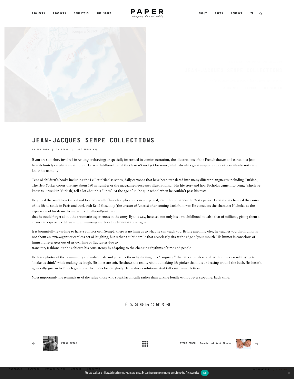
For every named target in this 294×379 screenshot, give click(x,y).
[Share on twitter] (131, 304)
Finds (219, 62)
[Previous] (78, 343)
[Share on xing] (162, 304)
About (203, 13)
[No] (289, 373)
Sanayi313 (81, 13)
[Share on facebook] (125, 304)
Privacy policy (192, 372)
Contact (236, 13)
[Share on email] (168, 304)
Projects (38, 13)
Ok (204, 372)
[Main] (147, 343)
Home (210, 62)
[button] (260, 13)
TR (252, 13)
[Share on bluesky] (157, 304)
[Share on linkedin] (147, 304)
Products (59, 13)
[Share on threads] (136, 304)
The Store (104, 13)
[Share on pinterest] (141, 304)
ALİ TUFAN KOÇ (253, 88)
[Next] (216, 343)
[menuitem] (40, 13)
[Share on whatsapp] (152, 304)
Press (219, 13)
